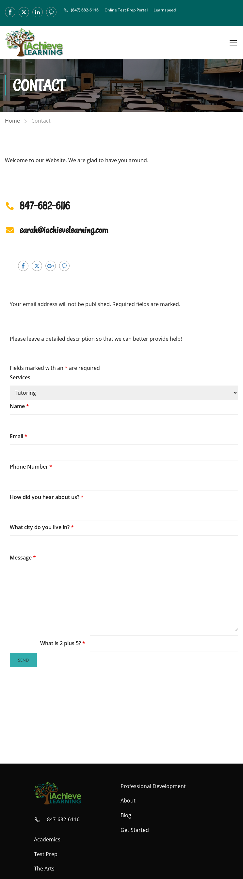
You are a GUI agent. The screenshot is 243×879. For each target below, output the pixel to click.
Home (12, 120)
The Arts (44, 868)
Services (20, 377)
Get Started (135, 830)
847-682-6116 (63, 819)
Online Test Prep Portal (126, 10)
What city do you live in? (42, 527)
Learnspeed (165, 10)
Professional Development (153, 786)
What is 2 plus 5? (62, 643)
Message (23, 557)
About (128, 800)
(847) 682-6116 (85, 10)
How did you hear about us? (47, 497)
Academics (47, 839)
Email (18, 436)
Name (19, 406)
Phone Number (31, 466)
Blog (126, 815)
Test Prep (45, 854)
